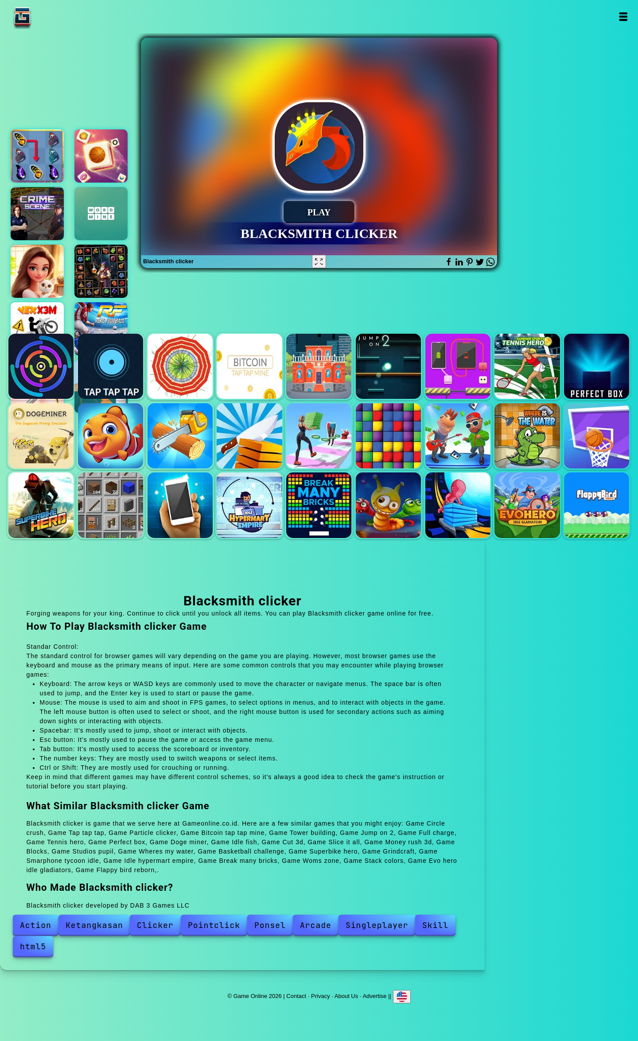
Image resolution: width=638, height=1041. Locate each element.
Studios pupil (457, 435)
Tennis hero (527, 366)
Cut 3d (180, 435)
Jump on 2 (388, 366)
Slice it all (249, 435)
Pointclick (214, 925)
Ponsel (270, 925)
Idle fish (110, 435)
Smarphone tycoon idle (180, 505)
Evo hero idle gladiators (527, 505)
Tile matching (101, 156)
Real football (101, 328)
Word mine (101, 213)
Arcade (315, 925)
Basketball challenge (596, 435)
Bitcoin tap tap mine (249, 366)
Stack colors (457, 505)
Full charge (457, 366)
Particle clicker (180, 366)
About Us (346, 995)
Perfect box (596, 366)
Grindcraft (110, 505)
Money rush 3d (318, 435)
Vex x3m (37, 328)
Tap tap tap (110, 366)
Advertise (374, 995)
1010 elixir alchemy (101, 271)
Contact (296, 995)
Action (35, 925)
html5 (33, 946)
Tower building (318, 366)
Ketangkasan (94, 925)
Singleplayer (377, 925)
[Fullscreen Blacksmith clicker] (319, 261)
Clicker (155, 925)
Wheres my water (527, 435)
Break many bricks (318, 505)
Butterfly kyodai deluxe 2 (37, 156)
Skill (435, 925)
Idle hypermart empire (249, 505)
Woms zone (388, 505)
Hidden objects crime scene (37, 213)
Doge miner (41, 435)
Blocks (388, 435)
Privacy (320, 995)
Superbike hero (41, 505)
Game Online (50, 16)
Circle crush (41, 366)
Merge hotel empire (37, 271)
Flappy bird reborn (596, 505)
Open (623, 16)
